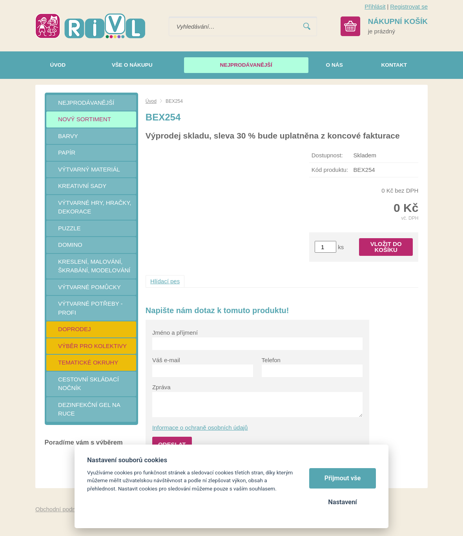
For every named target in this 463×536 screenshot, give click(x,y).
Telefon (271, 360)
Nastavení (342, 502)
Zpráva (161, 387)
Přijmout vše (342, 478)
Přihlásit (375, 6)
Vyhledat (307, 26)
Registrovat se (409, 6)
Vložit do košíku (386, 247)
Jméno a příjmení (175, 332)
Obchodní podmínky (61, 509)
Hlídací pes (165, 281)
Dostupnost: (327, 155)
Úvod (151, 101)
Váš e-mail (166, 360)
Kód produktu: (330, 169)
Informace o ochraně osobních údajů (200, 427)
